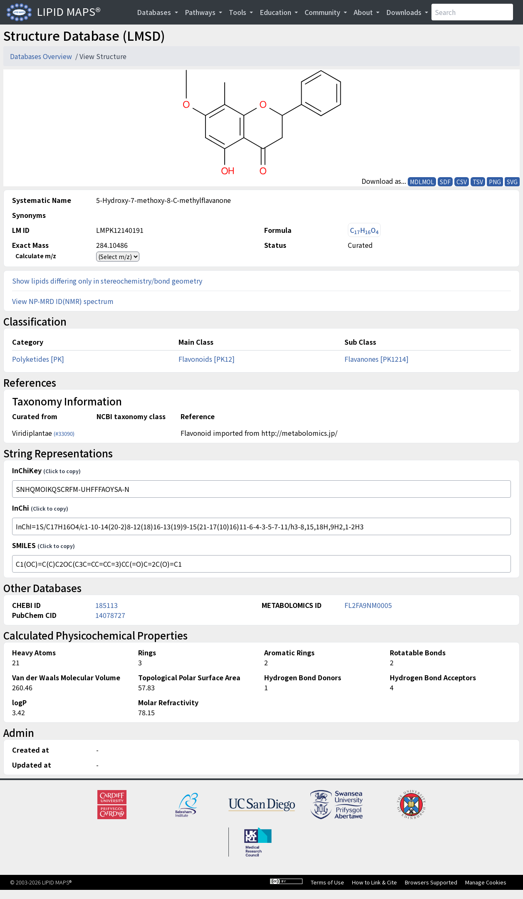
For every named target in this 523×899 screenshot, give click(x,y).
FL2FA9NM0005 (368, 605)
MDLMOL (422, 182)
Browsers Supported (431, 882)
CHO (364, 230)
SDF (445, 182)
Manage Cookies (485, 882)
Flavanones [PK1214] (377, 359)
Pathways (201, 12)
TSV (478, 182)
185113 (106, 605)
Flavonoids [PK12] (206, 359)
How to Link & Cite (374, 882)
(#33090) (64, 433)
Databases (155, 12)
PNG (495, 182)
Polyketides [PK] (38, 359)
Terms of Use (327, 882)
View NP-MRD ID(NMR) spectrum (63, 301)
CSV (461, 182)
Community (323, 12)
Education (276, 12)
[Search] (472, 12)
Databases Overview (42, 56)
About (364, 12)
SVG (512, 182)
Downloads (404, 12)
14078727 (110, 615)
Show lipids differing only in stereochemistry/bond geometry (107, 281)
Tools (238, 12)
